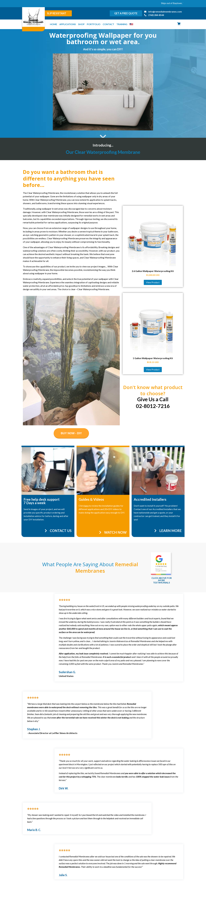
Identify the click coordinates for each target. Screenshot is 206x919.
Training (121, 24)
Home (53, 24)
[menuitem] (131, 24)
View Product (153, 282)
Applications (67, 24)
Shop (81, 24)
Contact (108, 24)
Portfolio (93, 24)
